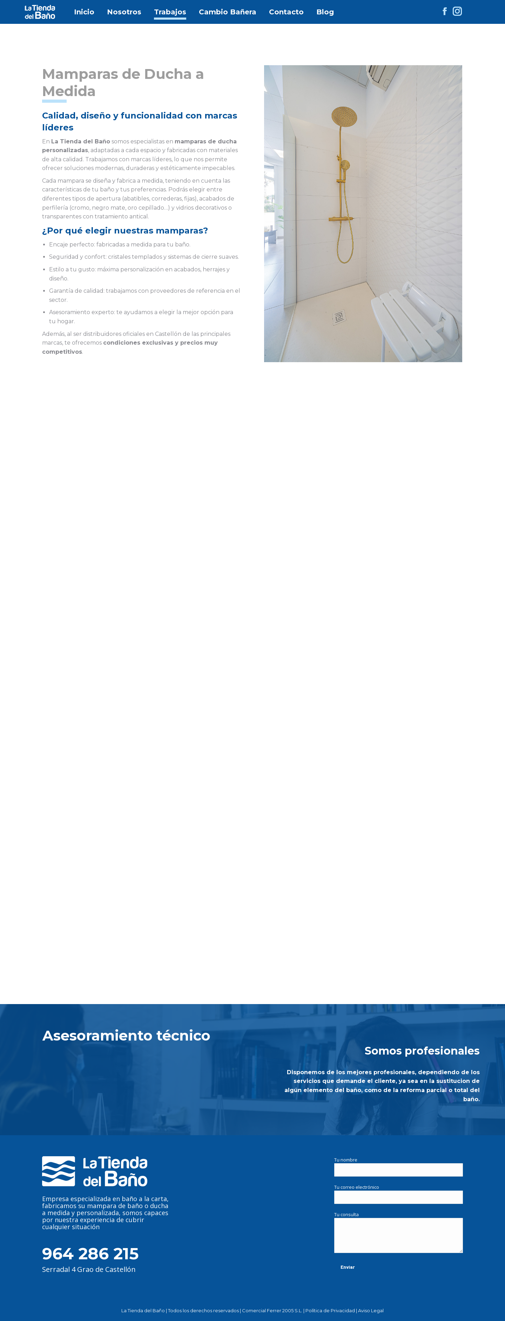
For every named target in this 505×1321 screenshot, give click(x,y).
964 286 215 (90, 1254)
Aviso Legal (371, 1310)
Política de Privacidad (330, 1310)
